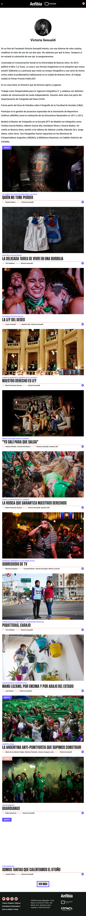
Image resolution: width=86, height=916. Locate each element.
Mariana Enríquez (11, 569)
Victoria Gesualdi (27, 202)
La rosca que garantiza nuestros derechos (34, 503)
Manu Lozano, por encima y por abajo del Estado (38, 686)
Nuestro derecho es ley (19, 381)
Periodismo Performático (11, 906)
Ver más (43, 884)
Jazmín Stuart (10, 874)
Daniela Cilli (53, 446)
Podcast (11, 903)
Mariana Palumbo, (31, 752)
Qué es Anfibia (7, 909)
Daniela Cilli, (26, 324)
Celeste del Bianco (23, 446)
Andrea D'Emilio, (11, 446)
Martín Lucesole (54, 569)
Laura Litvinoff (10, 324)
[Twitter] (3, 898)
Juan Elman (9, 691)
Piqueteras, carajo (16, 625)
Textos (4, 903)
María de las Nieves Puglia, (14, 752)
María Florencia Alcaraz (13, 385)
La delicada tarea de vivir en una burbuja (32, 258)
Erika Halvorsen (10, 813)
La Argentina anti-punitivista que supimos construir (41, 747)
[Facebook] (7, 898)
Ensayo (7, 148)
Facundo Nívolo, (29, 569)
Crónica (7, 759)
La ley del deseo (13, 319)
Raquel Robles (10, 202)
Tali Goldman (10, 263)
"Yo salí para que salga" (20, 442)
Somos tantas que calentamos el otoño (31, 869)
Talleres (17, 903)
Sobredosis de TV (14, 564)
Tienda (15, 909)
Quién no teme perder (17, 197)
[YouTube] (16, 898)
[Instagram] (12, 898)
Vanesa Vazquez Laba (46, 752)
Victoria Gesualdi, (42, 446)
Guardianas (11, 808)
